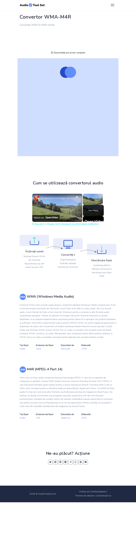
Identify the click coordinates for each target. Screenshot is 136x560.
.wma (38, 348)
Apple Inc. (66, 417)
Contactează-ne (103, 495)
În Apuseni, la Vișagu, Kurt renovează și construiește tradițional (57, 198)
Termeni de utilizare (84, 495)
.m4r (38, 417)
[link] (37, 198)
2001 (84, 417)
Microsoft (65, 348)
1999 (84, 348)
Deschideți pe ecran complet (68, 52)
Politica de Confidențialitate (92, 491)
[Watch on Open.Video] (46, 217)
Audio (22, 348)
